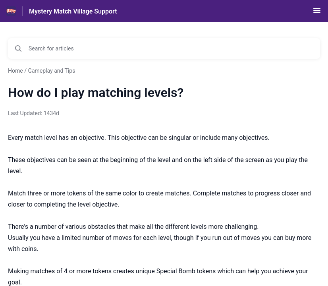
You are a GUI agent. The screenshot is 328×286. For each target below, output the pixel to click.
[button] (317, 13)
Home (15, 71)
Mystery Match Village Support (73, 11)
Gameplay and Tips (51, 71)
